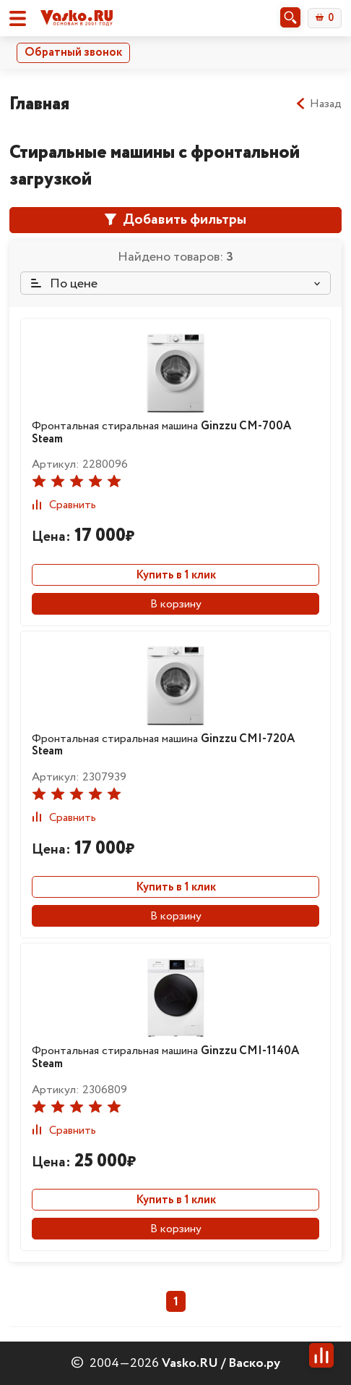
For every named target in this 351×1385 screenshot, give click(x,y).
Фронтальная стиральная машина (161, 432)
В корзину (176, 604)
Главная (39, 103)
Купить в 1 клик (176, 575)
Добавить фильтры (175, 219)
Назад (318, 104)
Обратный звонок (73, 52)
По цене (64, 283)
